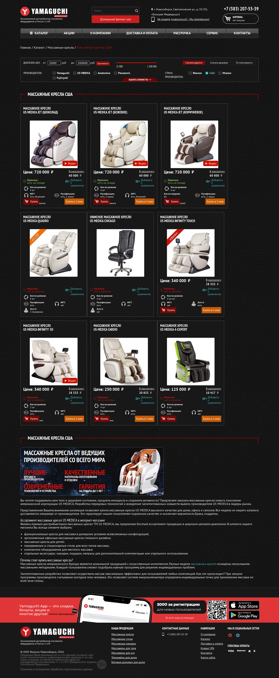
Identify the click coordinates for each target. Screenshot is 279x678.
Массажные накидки (123, 644)
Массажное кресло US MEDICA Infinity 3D (159, 220)
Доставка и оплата (142, 34)
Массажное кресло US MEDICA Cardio (218, 220)
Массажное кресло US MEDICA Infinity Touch (101, 220)
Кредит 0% (208, 649)
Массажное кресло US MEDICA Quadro (218, 111)
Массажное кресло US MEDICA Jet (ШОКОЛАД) (40, 111)
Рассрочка (182, 34)
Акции (69, 34)
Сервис (212, 34)
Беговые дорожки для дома (128, 663)
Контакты (242, 34)
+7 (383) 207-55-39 (241, 9)
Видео (60, 160)
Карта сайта (209, 658)
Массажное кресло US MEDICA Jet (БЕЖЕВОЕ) (100, 111)
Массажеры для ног (123, 654)
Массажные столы (122, 640)
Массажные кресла (122, 635)
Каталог (39, 34)
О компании (100, 34)
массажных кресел (203, 565)
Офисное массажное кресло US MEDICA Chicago (44, 220)
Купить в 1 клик (64, 202)
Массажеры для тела (123, 649)
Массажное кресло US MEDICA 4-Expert (37, 329)
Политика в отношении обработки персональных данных (56, 670)
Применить (103, 63)
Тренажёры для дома (124, 658)
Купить (31, 202)
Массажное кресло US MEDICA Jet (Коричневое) (163, 111)
